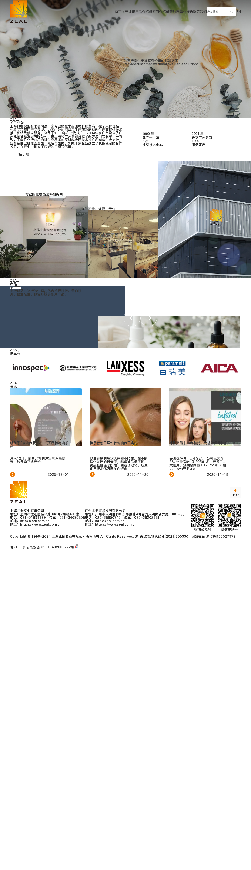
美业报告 (159, 11)
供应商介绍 (115, 11)
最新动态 (138, 11)
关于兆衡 (72, 11)
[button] (18, 482)
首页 (55, 11)
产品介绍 (92, 11)
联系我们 (179, 11)
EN (238, 11)
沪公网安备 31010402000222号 (47, 861)
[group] (125, 59)
